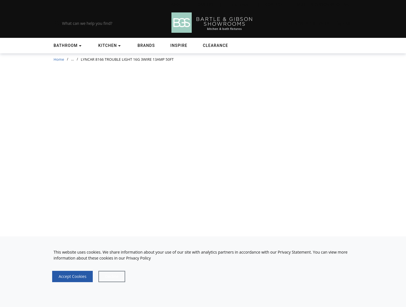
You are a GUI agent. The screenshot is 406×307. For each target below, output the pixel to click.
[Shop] (68, 45)
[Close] (111, 276)
